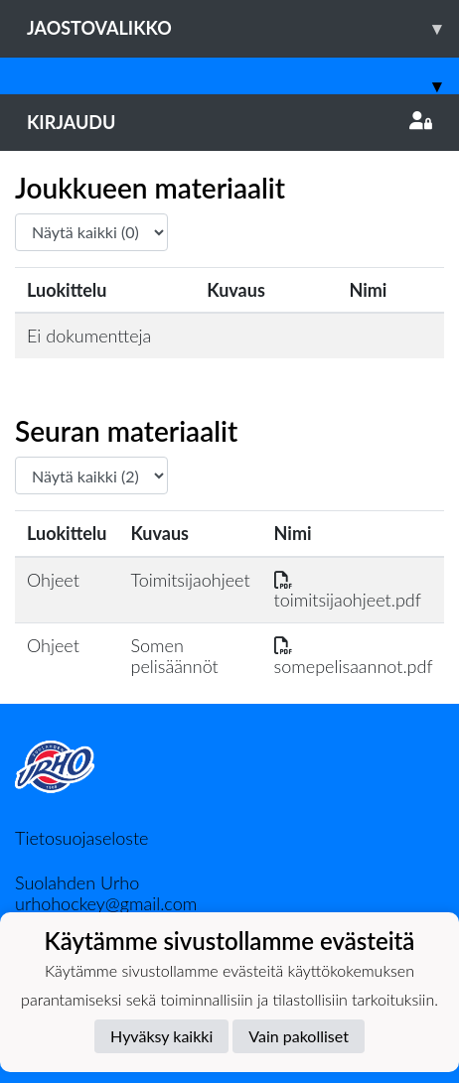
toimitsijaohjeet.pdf (347, 590)
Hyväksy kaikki (161, 1035)
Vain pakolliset (298, 1035)
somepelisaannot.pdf (353, 655)
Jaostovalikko (243, 28)
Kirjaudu (229, 122)
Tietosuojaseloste (81, 838)
